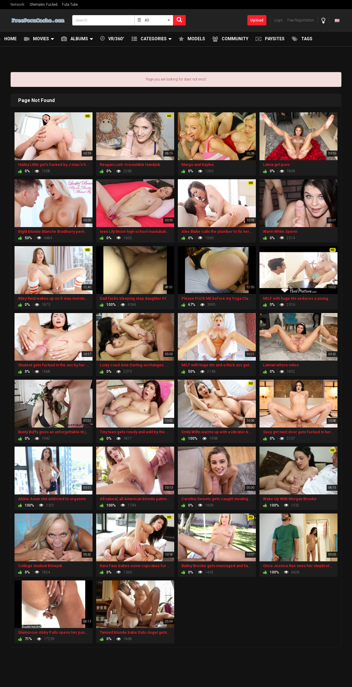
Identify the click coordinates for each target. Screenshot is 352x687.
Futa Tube (70, 4)
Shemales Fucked (43, 4)
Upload (256, 20)
